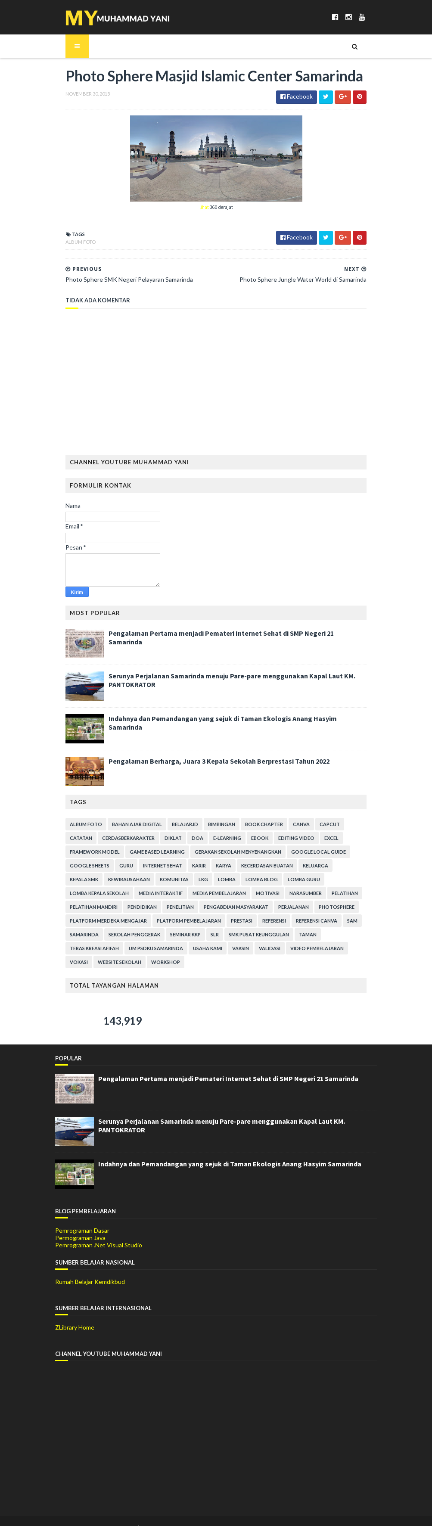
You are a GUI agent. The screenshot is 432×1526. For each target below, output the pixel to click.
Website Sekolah (172, 949)
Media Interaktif (320, 880)
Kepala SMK (269, 866)
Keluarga (232, 866)
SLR (341, 921)
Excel (289, 839)
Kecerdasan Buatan (183, 866)
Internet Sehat (79, 866)
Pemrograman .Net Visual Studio (98, 1231)
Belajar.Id (175, 825)
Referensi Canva (145, 921)
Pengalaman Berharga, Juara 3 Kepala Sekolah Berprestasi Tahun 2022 (208, 762)
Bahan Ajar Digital (127, 825)
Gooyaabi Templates (197, 1514)
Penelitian (345, 894)
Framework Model (331, 839)
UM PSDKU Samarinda (243, 935)
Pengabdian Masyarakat (91, 908)
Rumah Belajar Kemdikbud (90, 1268)
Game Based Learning (87, 852)
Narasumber (172, 894)
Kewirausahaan (314, 866)
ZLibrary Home (74, 1314)
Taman (138, 935)
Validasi (357, 935)
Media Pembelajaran (86, 894)
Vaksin (328, 935)
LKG (103, 880)
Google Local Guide (248, 852)
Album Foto (70, 243)
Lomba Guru (203, 880)
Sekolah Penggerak (260, 921)
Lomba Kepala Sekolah (259, 880)
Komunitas (73, 880)
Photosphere (192, 908)
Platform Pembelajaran (339, 908)
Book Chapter (254, 825)
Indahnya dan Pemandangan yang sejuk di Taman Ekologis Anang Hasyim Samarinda (229, 719)
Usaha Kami (295, 935)
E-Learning (185, 839)
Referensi (103, 921)
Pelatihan (212, 894)
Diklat (130, 839)
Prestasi (70, 921)
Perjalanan (149, 908)
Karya (140, 866)
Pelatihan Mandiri (259, 894)
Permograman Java (80, 1224)
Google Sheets (305, 852)
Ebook (217, 839)
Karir (115, 866)
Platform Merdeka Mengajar (258, 908)
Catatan (350, 825)
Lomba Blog (161, 880)
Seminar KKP (311, 921)
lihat (204, 208)
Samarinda (210, 921)
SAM (181, 921)
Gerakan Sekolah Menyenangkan (167, 852)
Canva (291, 825)
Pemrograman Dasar (82, 1217)
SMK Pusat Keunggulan (89, 935)
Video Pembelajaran (86, 949)
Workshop (218, 949)
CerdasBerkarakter (85, 839)
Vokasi (132, 949)
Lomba (126, 880)
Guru (342, 852)
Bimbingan (211, 825)
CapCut (319, 825)
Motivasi (134, 894)
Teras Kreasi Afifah (181, 935)
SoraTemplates (105, 1514)
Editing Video (254, 839)
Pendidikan (307, 894)
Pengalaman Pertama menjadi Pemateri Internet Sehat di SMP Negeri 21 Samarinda (228, 634)
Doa (155, 839)
